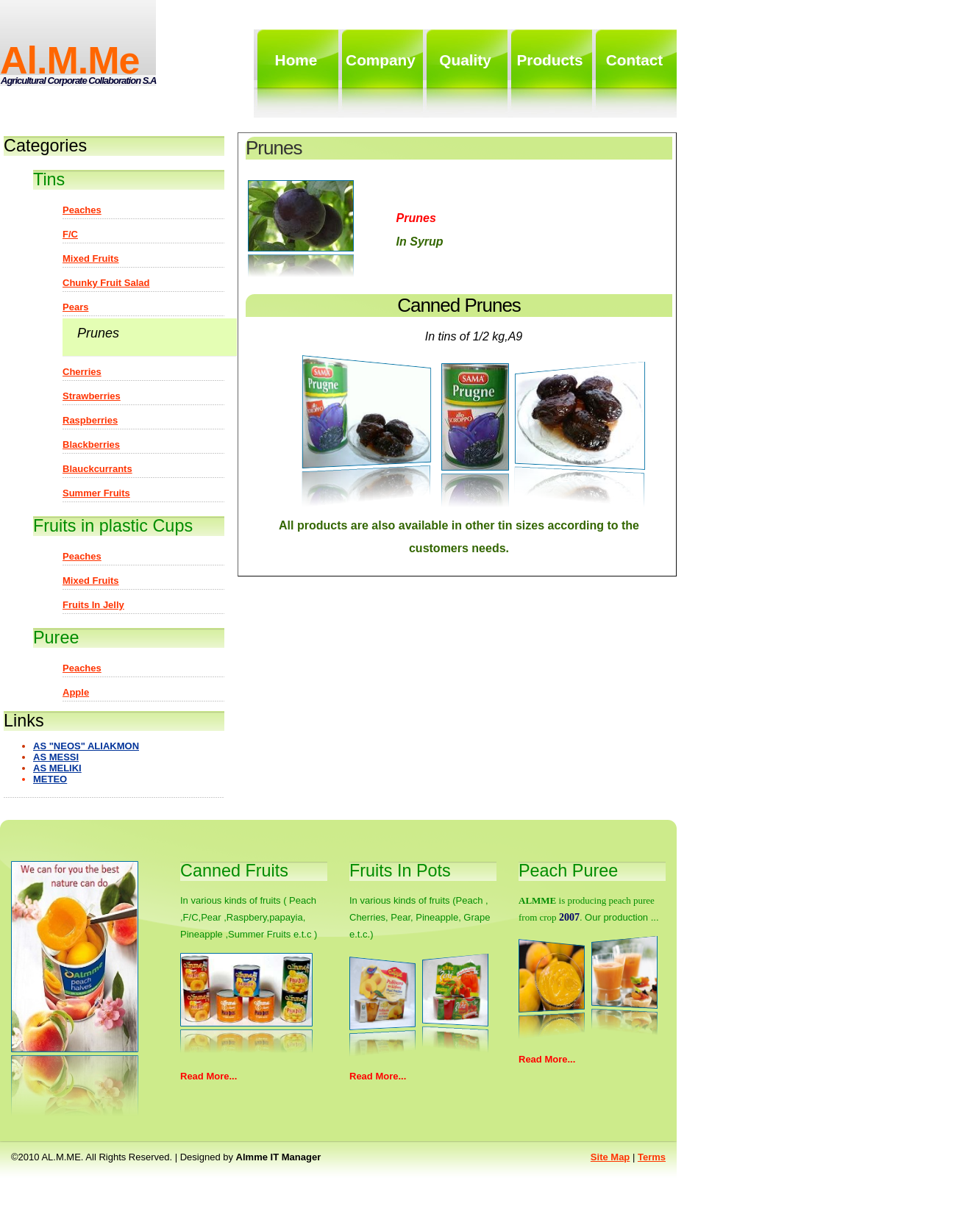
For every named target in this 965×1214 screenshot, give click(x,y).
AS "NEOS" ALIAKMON (86, 745)
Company (381, 59)
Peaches (82, 209)
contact (634, 59)
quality (465, 59)
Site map (610, 1157)
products (549, 59)
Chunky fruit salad (106, 282)
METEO (50, 779)
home (296, 59)
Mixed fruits (91, 258)
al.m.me (69, 60)
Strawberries (92, 395)
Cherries (82, 371)
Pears (75, 307)
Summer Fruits (96, 493)
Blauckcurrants (97, 468)
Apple (76, 692)
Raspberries (90, 420)
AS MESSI (56, 757)
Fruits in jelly (93, 604)
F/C (70, 234)
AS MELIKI (57, 768)
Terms (652, 1157)
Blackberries (91, 444)
